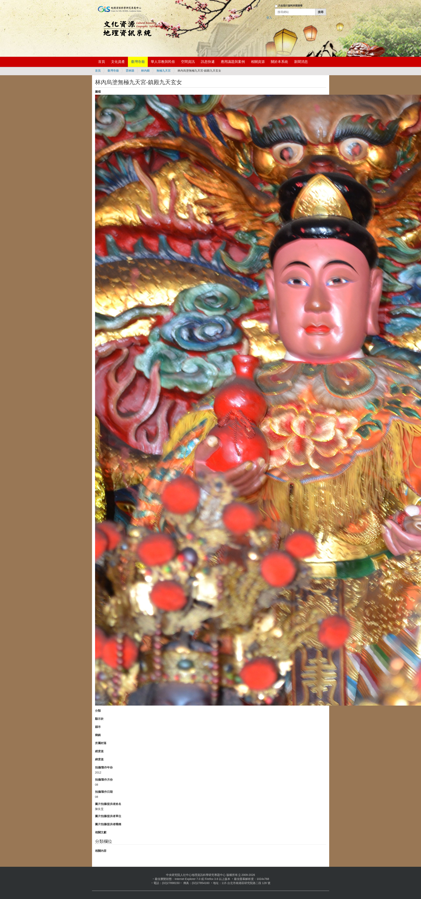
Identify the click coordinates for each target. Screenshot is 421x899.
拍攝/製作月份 (104, 779)
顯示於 (99, 718)
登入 (269, 17)
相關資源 (258, 62)
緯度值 (99, 759)
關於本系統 (279, 62)
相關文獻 (100, 832)
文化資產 (118, 62)
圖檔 (98, 91)
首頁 (101, 62)
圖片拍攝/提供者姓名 (108, 804)
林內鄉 (145, 70)
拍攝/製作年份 (104, 767)
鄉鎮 (98, 735)
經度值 (99, 751)
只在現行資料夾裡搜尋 (290, 5)
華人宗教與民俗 (163, 62)
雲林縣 (130, 70)
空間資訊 (188, 62)
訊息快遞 (208, 62)
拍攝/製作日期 (104, 791)
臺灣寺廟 (138, 62)
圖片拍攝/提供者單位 (108, 816)
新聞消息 (301, 62)
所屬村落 (100, 743)
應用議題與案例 (233, 62)
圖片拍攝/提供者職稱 (108, 824)
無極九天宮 (163, 70)
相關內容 (100, 850)
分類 (98, 710)
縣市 (98, 726)
